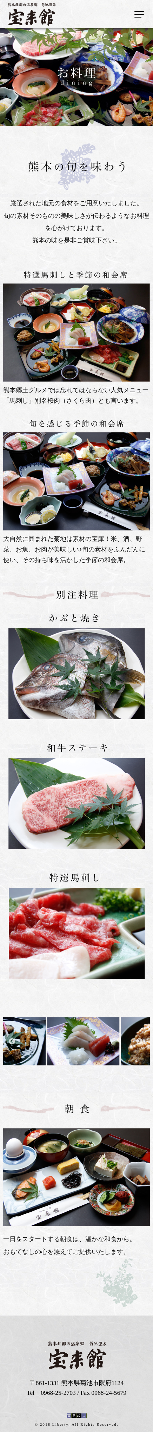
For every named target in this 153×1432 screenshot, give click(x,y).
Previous (11, 1041)
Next (139, 1041)
